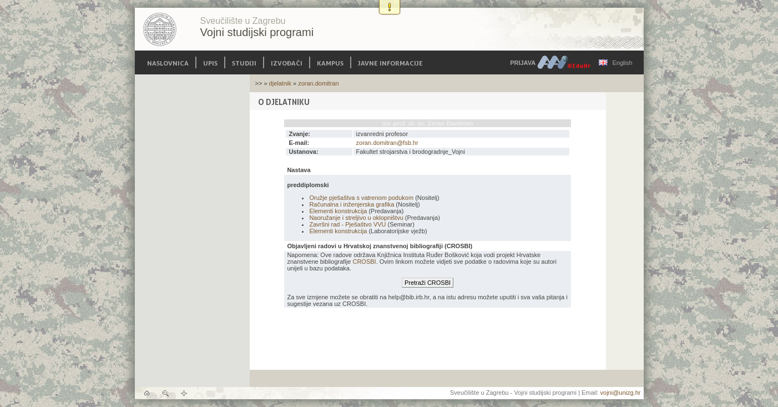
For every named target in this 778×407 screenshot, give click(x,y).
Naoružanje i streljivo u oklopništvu (356, 217)
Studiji (244, 62)
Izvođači (286, 62)
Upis (210, 62)
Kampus (330, 62)
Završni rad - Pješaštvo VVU (347, 224)
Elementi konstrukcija (338, 211)
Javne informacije (390, 62)
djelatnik (280, 83)
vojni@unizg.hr (620, 392)
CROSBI (364, 261)
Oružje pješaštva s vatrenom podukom (361, 197)
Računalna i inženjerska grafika (351, 204)
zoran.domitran (318, 83)
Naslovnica (168, 62)
